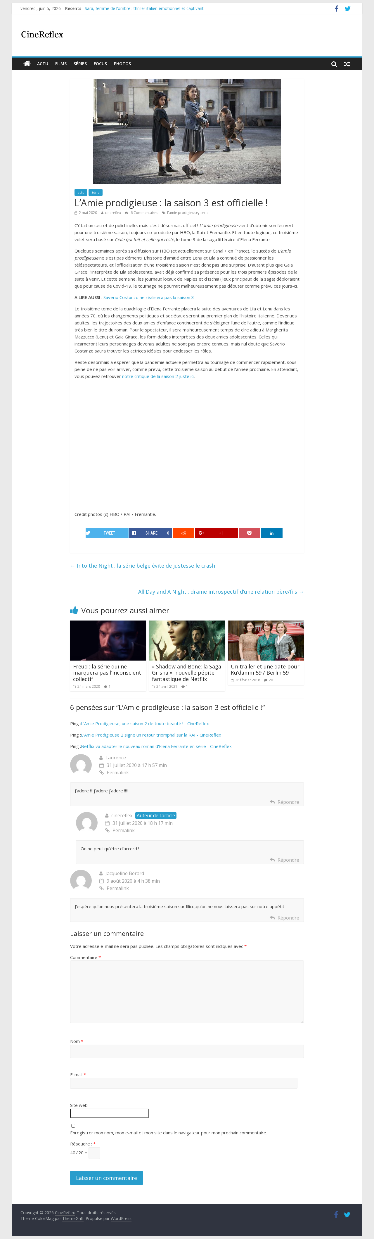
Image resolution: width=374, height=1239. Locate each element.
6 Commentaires (141, 212)
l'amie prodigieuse (182, 212)
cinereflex (113, 212)
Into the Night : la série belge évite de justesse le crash (142, 565)
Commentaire (85, 957)
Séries (80, 63)
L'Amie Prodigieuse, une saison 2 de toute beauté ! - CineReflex (145, 723)
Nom (76, 1041)
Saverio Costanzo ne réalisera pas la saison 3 (148, 297)
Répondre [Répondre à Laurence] (288, 802)
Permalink (114, 772)
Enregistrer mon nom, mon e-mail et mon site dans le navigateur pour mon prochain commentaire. (168, 1133)
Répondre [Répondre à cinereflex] (288, 860)
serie (204, 212)
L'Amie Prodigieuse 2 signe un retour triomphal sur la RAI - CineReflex (151, 735)
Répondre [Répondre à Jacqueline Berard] (288, 918)
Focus (100, 63)
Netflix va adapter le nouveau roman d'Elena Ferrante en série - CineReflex (156, 746)
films (61, 63)
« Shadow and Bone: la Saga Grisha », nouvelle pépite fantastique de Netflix (186, 672)
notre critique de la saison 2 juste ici (158, 376)
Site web (79, 1105)
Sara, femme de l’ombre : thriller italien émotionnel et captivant (144, 8)
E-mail (78, 1074)
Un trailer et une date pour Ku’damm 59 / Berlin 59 (265, 669)
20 (271, 680)
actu (42, 63)
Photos (122, 63)
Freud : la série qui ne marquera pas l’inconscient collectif (107, 672)
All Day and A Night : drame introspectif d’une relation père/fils (221, 591)
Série (95, 192)
